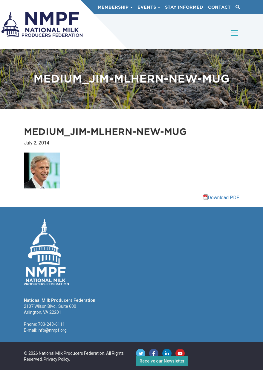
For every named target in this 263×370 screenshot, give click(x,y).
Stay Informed (184, 7)
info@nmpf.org (52, 330)
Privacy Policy (56, 359)
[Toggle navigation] (234, 38)
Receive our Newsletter (162, 361)
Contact (219, 7)
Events (148, 7)
